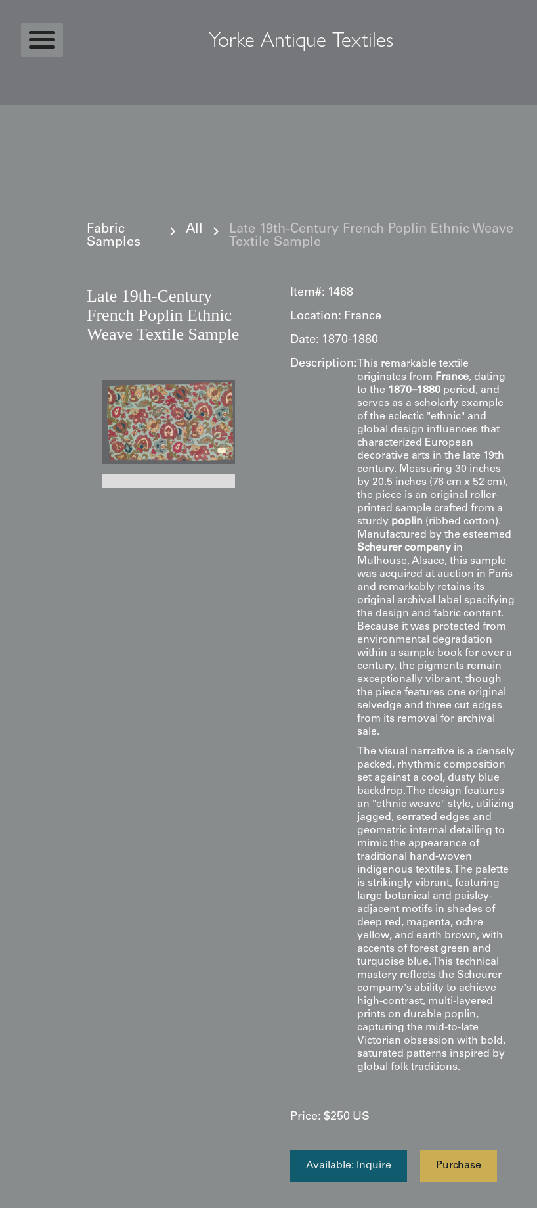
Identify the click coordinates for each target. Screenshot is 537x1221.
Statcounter (26, 1214)
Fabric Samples (113, 236)
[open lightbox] (168, 422)
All (194, 230)
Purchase (458, 1166)
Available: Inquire (348, 1166)
